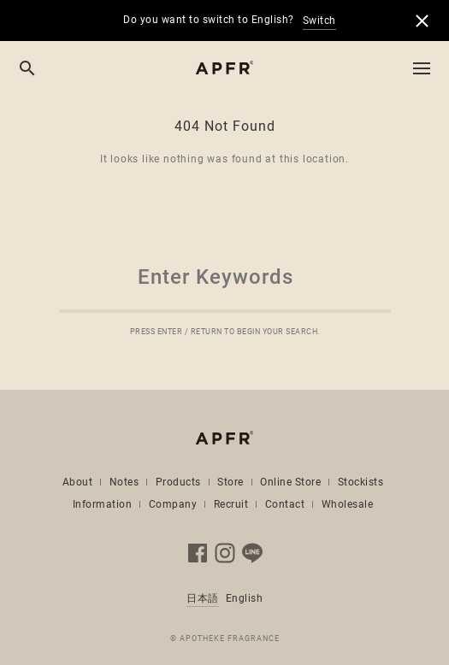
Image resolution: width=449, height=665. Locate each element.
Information (103, 504)
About (77, 482)
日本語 (202, 598)
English (244, 598)
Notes (124, 482)
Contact (285, 504)
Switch (319, 20)
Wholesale (348, 504)
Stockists (361, 482)
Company (173, 504)
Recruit (231, 504)
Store (230, 482)
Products (178, 482)
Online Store (290, 482)
